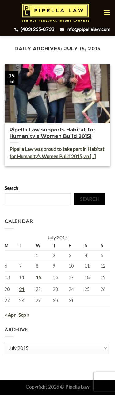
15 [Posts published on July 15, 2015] (38, 277)
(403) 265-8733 (33, 29)
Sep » (23, 315)
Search (11, 188)
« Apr (10, 315)
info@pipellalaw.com (84, 29)
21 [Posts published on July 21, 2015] (22, 289)
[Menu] (106, 12)
